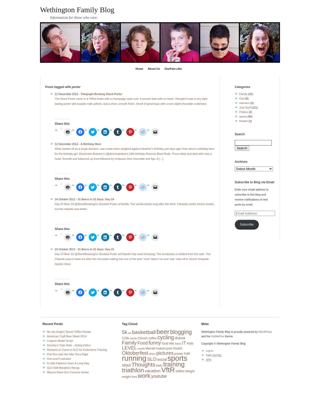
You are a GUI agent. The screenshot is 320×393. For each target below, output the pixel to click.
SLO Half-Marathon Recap (63, 367)
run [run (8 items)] (187, 353)
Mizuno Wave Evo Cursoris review (68, 372)
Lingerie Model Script (60, 340)
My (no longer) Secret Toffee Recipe (69, 331)
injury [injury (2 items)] (178, 343)
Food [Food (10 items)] (143, 343)
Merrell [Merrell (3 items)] (150, 348)
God (241, 98)
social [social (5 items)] (162, 360)
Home (139, 68)
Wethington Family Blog (77, 10)
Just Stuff (245, 107)
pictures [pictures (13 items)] (165, 353)
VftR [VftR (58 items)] (168, 370)
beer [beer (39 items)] (162, 331)
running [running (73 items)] (134, 358)
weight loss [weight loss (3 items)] (129, 376)
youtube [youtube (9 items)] (159, 376)
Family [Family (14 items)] (129, 343)
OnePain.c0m (173, 68)
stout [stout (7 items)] (126, 365)
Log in (209, 350)
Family (243, 94)
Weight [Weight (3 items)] (190, 371)
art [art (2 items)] (129, 333)
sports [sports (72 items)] (177, 358)
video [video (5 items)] (180, 371)
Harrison (244, 103)
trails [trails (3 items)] (159, 365)
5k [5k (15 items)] (124, 332)
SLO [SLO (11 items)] (151, 359)
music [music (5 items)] (177, 348)
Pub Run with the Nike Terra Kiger (67, 354)
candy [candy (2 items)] (133, 338)
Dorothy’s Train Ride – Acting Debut (68, 345)
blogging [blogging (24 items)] (181, 332)
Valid (214, 355)
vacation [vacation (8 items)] (152, 370)
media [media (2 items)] (141, 348)
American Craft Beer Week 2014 (66, 336)
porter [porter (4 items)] (178, 354)
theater (243, 121)
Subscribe (247, 224)
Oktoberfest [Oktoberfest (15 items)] (135, 353)
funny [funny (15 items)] (154, 343)
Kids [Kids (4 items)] (190, 343)
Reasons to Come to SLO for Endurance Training (77, 349)
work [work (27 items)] (144, 375)
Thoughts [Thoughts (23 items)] (143, 364)
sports (243, 116)
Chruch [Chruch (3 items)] (143, 338)
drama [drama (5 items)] (180, 338)
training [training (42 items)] (174, 364)
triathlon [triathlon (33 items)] (133, 370)
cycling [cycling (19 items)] (166, 337)
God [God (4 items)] (165, 343)
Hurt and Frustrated (59, 358)
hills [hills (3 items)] (171, 343)
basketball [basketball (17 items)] (144, 332)
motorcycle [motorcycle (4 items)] (164, 348)
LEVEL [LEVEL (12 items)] (129, 347)
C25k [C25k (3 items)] (125, 338)
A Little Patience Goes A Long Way (68, 363)
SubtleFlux (217, 336)
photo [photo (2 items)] (152, 353)
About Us (154, 68)
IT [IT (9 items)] (184, 343)
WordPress (265, 331)
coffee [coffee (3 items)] (152, 338)
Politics (243, 112)
